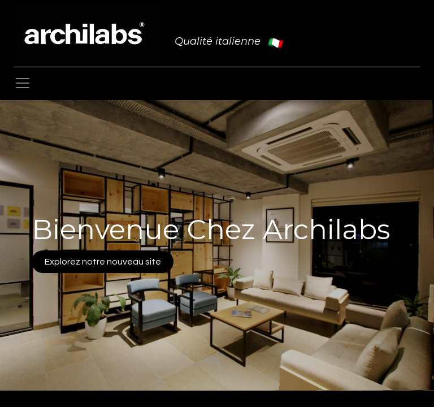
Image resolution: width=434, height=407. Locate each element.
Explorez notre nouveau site (103, 261)
